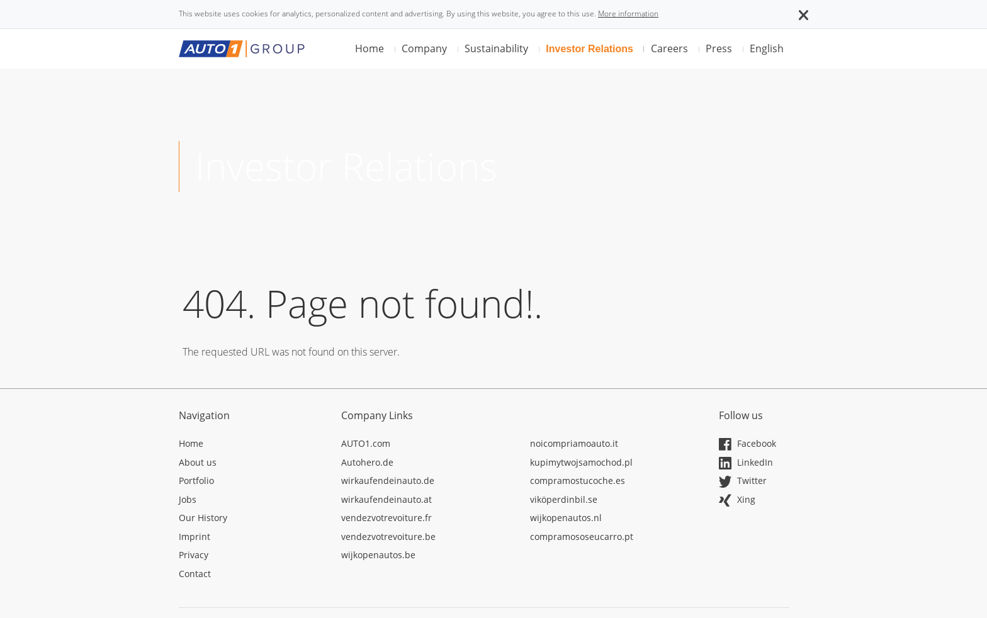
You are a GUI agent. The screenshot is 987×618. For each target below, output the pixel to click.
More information (628, 13)
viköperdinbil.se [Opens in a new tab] (563, 499)
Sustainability (496, 48)
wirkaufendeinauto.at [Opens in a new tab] (386, 499)
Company (424, 48)
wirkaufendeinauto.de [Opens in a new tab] (387, 480)
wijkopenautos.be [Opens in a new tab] (378, 555)
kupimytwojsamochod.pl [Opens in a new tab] (581, 462)
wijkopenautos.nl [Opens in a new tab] (566, 518)
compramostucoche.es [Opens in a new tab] (577, 480)
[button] (803, 14)
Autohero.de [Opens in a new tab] (367, 462)
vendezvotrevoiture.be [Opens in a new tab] (388, 536)
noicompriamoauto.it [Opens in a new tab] (574, 443)
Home (369, 48)
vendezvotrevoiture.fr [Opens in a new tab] (386, 518)
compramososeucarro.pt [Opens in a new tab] (581, 536)
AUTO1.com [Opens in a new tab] (365, 443)
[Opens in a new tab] (250, 445)
